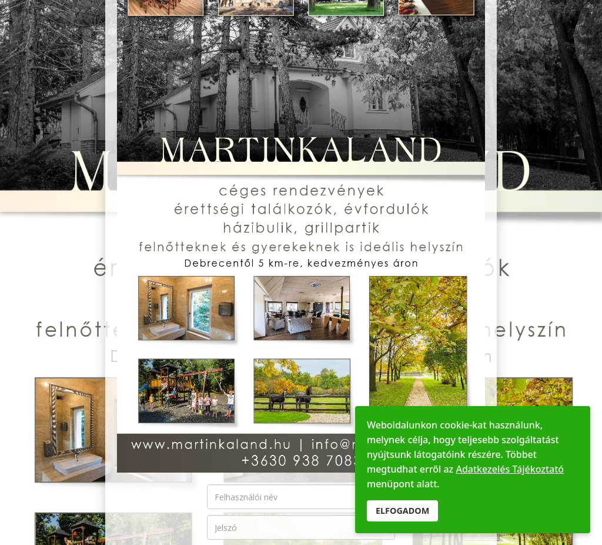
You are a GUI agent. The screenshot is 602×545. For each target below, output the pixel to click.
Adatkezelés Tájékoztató (510, 469)
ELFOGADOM (402, 510)
